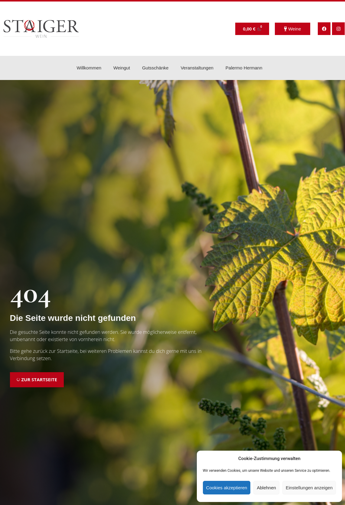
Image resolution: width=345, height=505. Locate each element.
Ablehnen (266, 487)
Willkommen (88, 67)
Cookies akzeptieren (226, 487)
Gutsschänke (155, 67)
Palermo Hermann (244, 67)
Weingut (121, 67)
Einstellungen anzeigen (309, 487)
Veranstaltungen (197, 67)
